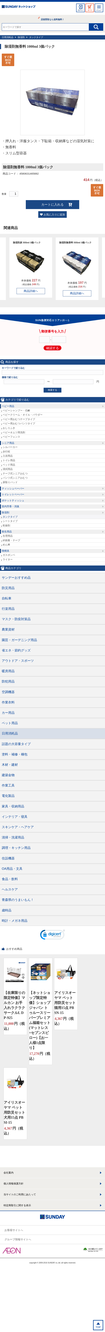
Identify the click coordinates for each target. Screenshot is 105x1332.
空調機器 (8, 692)
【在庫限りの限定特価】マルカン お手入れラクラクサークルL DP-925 (14, 1005)
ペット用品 (10, 723)
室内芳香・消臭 (10, 506)
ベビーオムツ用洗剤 (14, 432)
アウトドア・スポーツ (18, 661)
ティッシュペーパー (13, 488)
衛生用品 (7, 531)
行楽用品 (8, 609)
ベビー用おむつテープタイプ (19, 419)
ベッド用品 (9, 464)
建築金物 (8, 775)
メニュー (99, 10)
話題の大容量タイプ (16, 744)
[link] (52, 935)
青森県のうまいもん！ (18, 900)
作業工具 (8, 785)
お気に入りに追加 (54, 214)
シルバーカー (10, 447)
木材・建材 (10, 765)
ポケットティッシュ (13, 500)
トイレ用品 (9, 460)
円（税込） (14, 1026)
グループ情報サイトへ (17, 1239)
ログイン (80, 10)
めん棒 (6, 544)
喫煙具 (5, 550)
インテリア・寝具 (14, 816)
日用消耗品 (7, 37)
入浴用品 (8, 455)
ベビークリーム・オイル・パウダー (23, 414)
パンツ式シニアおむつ (15, 477)
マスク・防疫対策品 (16, 619)
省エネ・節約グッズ (16, 650)
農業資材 (8, 629)
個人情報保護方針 (13, 1183)
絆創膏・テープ (11, 540)
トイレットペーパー (13, 494)
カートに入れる (52, 204)
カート (90, 10)
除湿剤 (21, 37)
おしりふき (9, 427)
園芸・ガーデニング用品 (19, 640)
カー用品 (8, 713)
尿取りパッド (10, 482)
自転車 (6, 598)
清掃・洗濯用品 (13, 837)
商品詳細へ (31, 290)
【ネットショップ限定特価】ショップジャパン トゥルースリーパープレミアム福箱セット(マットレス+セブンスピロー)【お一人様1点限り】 (39, 1020)
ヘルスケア (10, 889)
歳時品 (6, 910)
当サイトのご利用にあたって (20, 1194)
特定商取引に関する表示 (17, 1205)
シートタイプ (10, 521)
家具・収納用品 (13, 806)
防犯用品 (8, 681)
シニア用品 (8, 442)
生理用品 (8, 535)
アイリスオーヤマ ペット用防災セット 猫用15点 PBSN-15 (65, 1003)
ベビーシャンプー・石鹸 (16, 410)
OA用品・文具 (12, 868)
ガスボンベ (9, 555)
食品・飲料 (10, 879)
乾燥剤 (6, 525)
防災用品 (8, 588)
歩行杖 (6, 451)
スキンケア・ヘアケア (18, 827)
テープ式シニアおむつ (15, 473)
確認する (52, 348)
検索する (52, 390)
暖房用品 (8, 671)
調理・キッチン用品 (16, 848)
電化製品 (8, 796)
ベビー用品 (8, 406)
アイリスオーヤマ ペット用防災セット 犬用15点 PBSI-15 (14, 1112)
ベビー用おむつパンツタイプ (19, 423)
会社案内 (9, 1172)
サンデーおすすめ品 (16, 577)
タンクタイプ (36, 37)
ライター (8, 559)
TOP (98, 1327)
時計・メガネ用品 (14, 920)
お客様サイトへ (13, 1230)
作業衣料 (8, 702)
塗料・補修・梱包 (14, 754)
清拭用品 (8, 469)
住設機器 (8, 858)
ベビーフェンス (11, 436)
